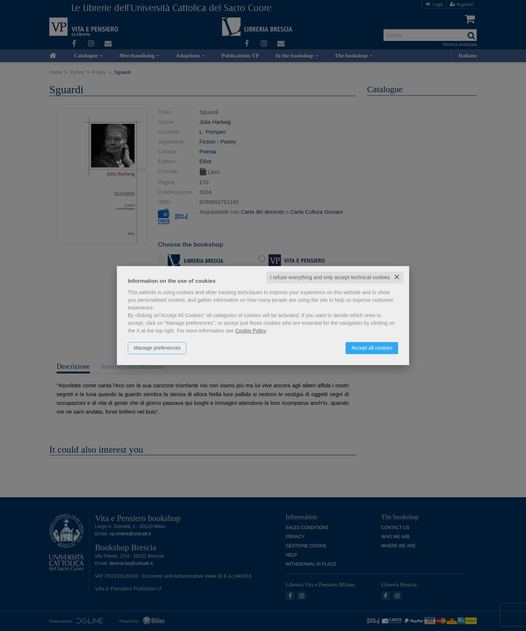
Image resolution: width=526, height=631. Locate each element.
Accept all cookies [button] (371, 348)
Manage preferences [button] (157, 348)
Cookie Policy (250, 331)
